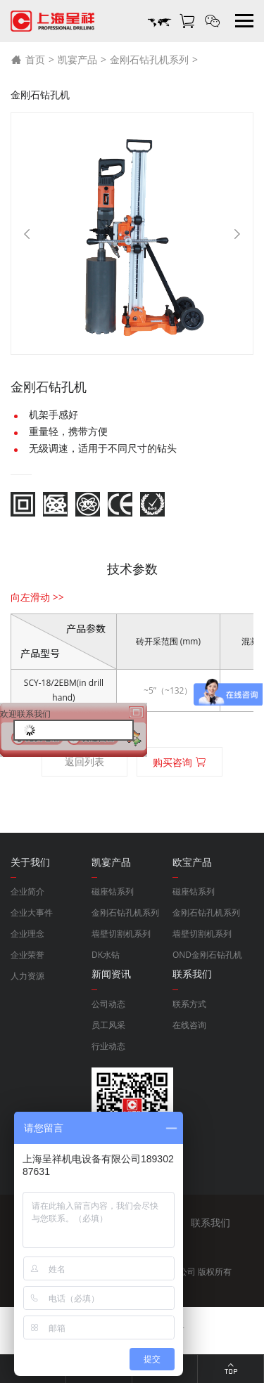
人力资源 (27, 976)
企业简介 (27, 891)
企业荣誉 (27, 955)
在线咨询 (189, 1025)
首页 (28, 59)
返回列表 (84, 761)
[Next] (237, 234)
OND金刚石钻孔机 (207, 955)
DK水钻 (106, 955)
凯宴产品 (77, 59)
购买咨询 (179, 762)
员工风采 (108, 1025)
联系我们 (210, 1222)
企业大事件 (32, 912)
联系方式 (189, 1004)
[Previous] (27, 234)
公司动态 (108, 1004)
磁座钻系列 (113, 891)
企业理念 (27, 934)
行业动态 (108, 1046)
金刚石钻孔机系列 (149, 59)
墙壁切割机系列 (121, 934)
